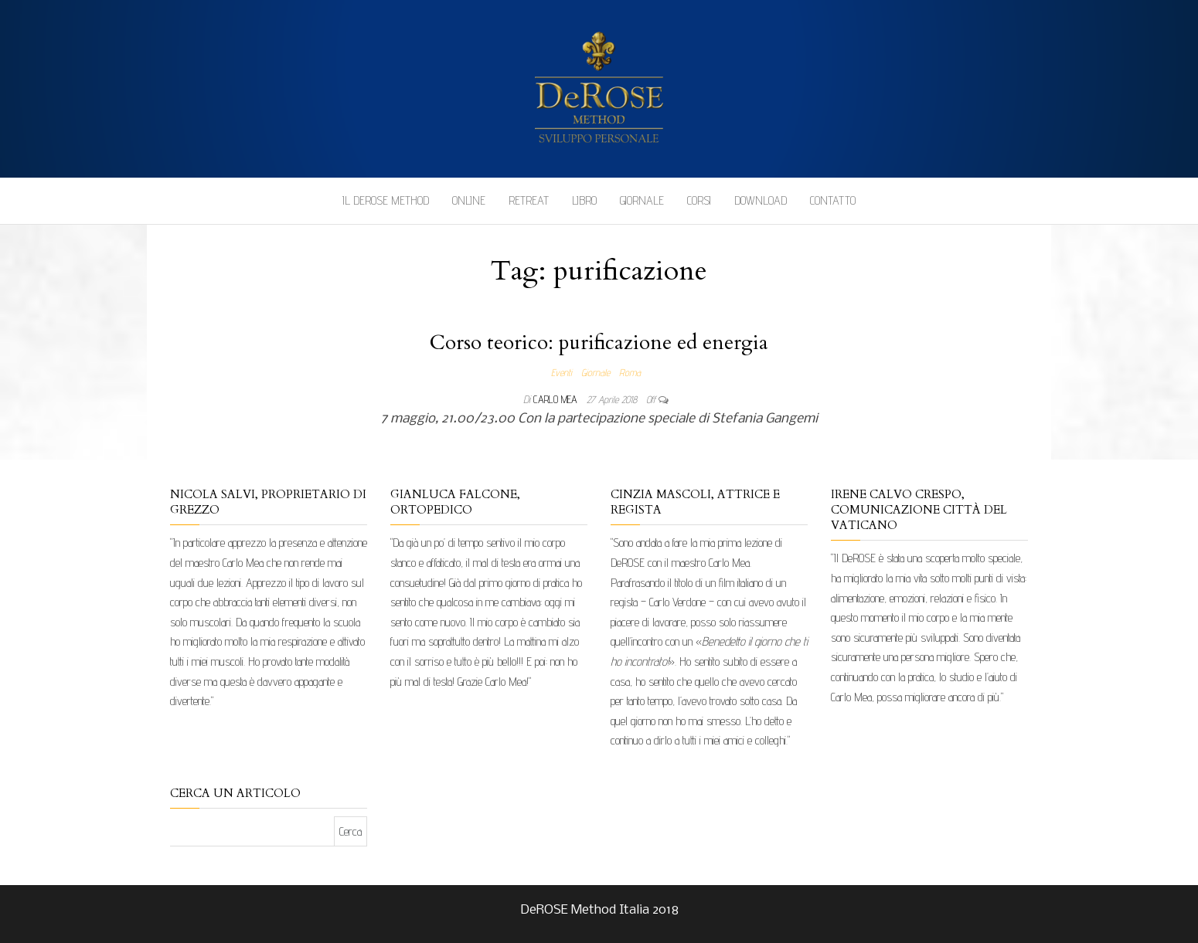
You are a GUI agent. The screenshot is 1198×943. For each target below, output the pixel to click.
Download (760, 200)
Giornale (642, 200)
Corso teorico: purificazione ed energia (599, 342)
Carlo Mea (556, 399)
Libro (584, 200)
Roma (630, 372)
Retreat (529, 200)
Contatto (833, 200)
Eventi (561, 372)
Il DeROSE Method (385, 200)
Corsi (699, 200)
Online (468, 200)
